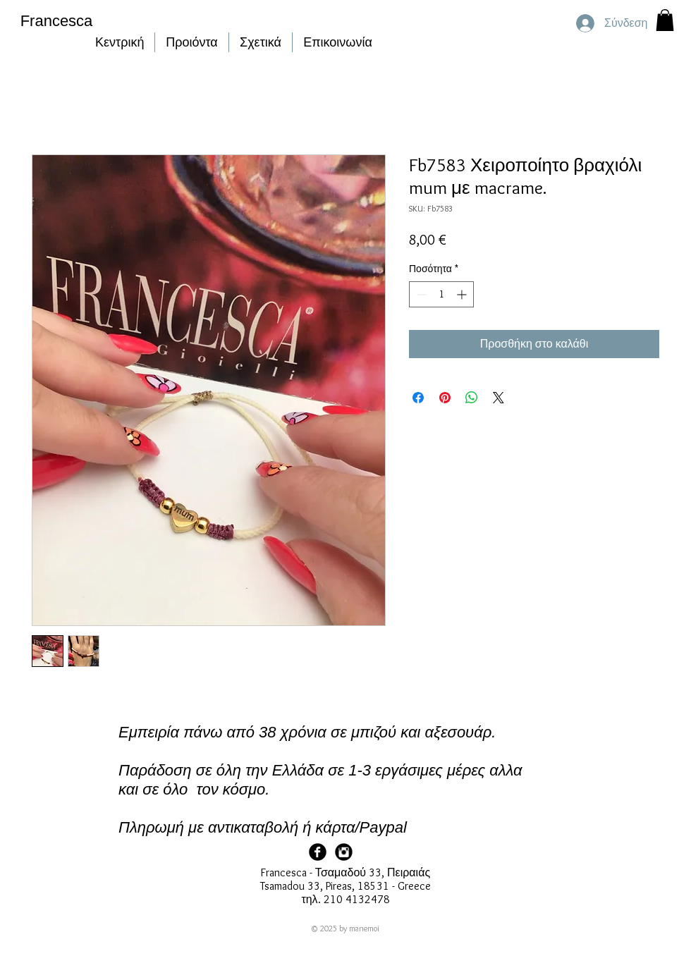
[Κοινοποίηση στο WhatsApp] (471, 397)
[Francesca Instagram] (344, 852)
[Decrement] (420, 294)
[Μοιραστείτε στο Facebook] (418, 397)
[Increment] (463, 294)
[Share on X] (498, 397)
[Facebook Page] (317, 852)
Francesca (56, 21)
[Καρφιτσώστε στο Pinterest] (444, 397)
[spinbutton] (441, 294)
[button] (665, 20)
